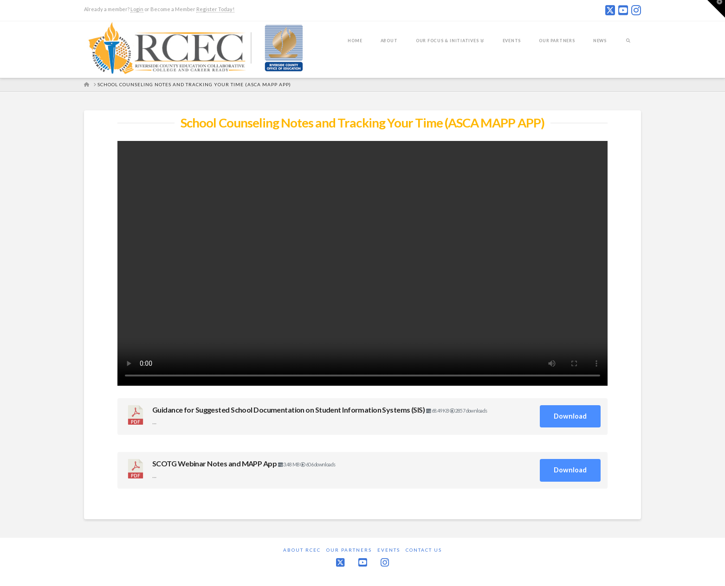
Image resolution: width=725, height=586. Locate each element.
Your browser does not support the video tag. (362, 263)
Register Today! (215, 9)
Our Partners (349, 550)
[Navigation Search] (628, 46)
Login (136, 9)
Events (388, 550)
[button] (716, 9)
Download (570, 416)
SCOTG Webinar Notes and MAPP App (214, 463)
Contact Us (424, 550)
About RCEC (302, 550)
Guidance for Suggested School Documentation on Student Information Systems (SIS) (288, 409)
